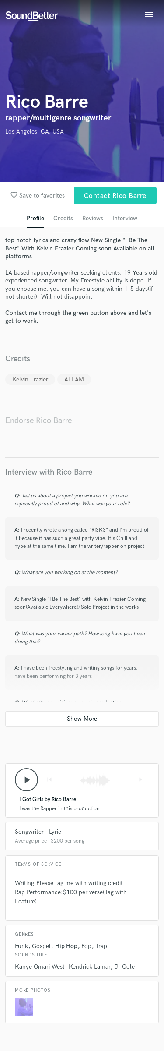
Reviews (92, 218)
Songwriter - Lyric (38, 832)
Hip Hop (66, 946)
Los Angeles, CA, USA (34, 131)
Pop (86, 946)
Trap (101, 946)
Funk (21, 946)
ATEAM (74, 379)
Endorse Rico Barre (38, 421)
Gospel (41, 946)
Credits (63, 218)
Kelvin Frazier (30, 379)
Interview (124, 218)
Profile (35, 218)
